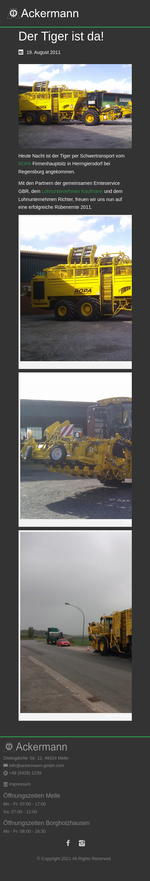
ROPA (25, 163)
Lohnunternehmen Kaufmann (72, 191)
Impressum (19, 784)
